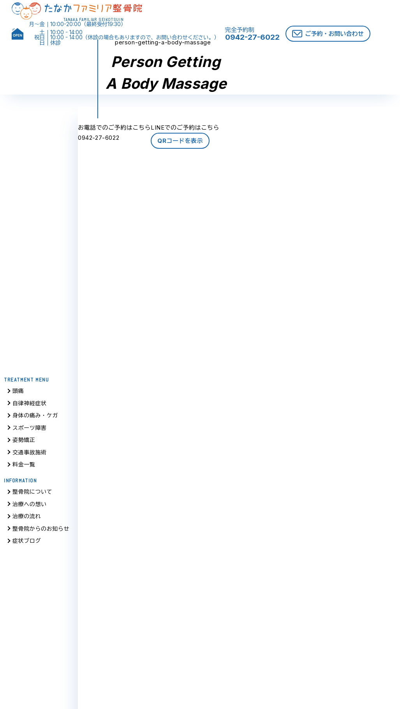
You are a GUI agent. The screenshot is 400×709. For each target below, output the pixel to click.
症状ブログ (26, 543)
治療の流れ (26, 518)
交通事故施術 (29, 455)
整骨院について (32, 494)
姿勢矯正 (23, 442)
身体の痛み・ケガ (35, 418)
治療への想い (29, 506)
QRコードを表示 (180, 140)
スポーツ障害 (29, 430)
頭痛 (18, 393)
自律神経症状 (29, 406)
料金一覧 (23, 467)
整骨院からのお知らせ (40, 531)
